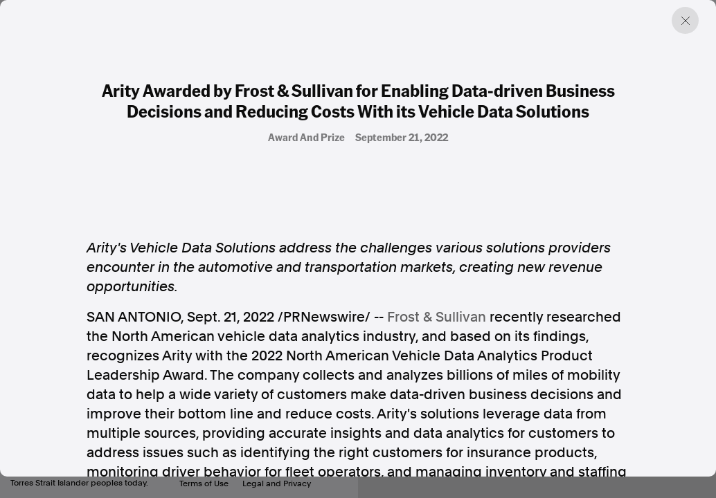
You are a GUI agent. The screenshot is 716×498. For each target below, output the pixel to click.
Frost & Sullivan (436, 316)
